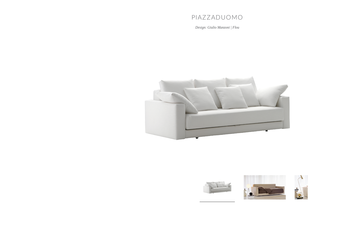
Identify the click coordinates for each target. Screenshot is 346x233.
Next (268, 189)
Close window (329, 17)
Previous (77, 189)
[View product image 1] (173, 188)
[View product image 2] (220, 187)
